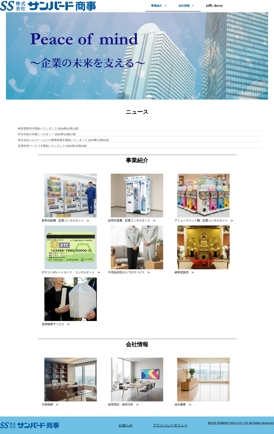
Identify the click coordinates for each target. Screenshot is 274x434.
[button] (159, 6)
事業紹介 (159, 5)
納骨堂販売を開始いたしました (37, 128)
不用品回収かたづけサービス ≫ (129, 272)
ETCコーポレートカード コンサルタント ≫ (71, 272)
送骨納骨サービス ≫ (56, 324)
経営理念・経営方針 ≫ (123, 404)
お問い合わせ (214, 5)
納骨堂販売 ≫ (184, 272)
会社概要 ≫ (183, 404)
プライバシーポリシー (170, 425)
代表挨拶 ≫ (50, 404)
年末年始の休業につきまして (36, 134)
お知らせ (126, 425)
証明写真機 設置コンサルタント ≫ (132, 220)
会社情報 (186, 5)
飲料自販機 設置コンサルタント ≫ (65, 220)
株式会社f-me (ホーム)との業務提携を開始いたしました (52, 140)
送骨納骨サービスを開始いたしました (41, 145)
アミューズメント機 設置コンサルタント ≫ (204, 220)
